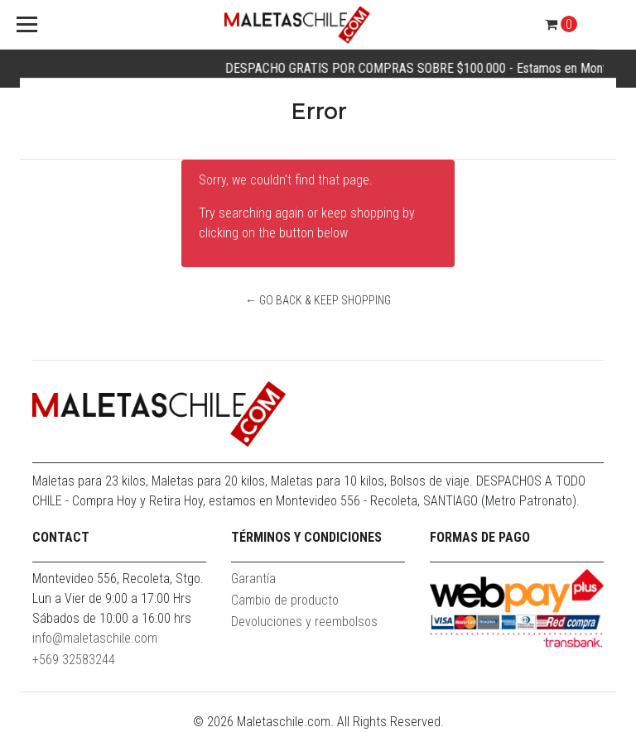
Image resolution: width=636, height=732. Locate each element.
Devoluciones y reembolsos (304, 621)
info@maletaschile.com (94, 638)
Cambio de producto (285, 600)
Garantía (253, 578)
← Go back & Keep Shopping (318, 300)
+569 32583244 (73, 659)
